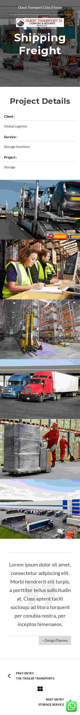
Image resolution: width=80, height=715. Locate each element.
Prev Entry (25, 673)
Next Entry (55, 699)
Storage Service (51, 704)
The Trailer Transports (35, 678)
